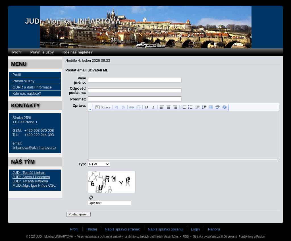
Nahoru (214, 229)
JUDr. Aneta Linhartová (31, 177)
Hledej (91, 229)
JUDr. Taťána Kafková (30, 181)
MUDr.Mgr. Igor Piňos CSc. (34, 185)
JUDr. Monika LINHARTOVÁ (73, 21)
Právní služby (42, 52)
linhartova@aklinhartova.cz (34, 147)
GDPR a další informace (32, 87)
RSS (186, 236)
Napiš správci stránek (122, 229)
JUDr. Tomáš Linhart (29, 172)
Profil (17, 52)
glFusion (259, 236)
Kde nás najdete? (78, 52)
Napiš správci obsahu (165, 229)
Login (195, 229)
